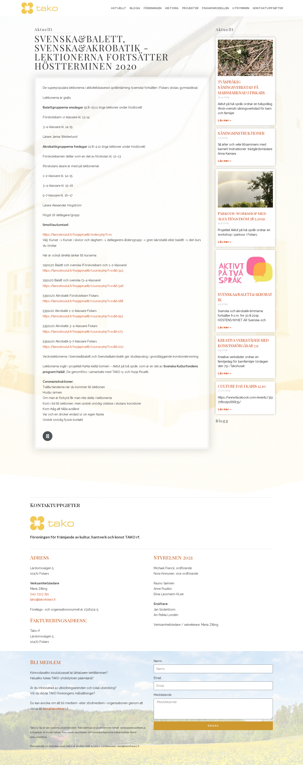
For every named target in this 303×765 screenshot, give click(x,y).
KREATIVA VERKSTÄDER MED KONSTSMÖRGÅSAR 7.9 (244, 343)
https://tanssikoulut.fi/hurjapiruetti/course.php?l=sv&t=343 (83, 270)
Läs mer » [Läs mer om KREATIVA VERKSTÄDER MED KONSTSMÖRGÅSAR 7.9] (224, 373)
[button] (47, 436)
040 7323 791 (39, 594)
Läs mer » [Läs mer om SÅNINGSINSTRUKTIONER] (224, 160)
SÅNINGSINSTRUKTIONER (241, 133)
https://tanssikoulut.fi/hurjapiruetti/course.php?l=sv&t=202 (83, 346)
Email (157, 678)
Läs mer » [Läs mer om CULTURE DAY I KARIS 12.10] (224, 409)
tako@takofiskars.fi (42, 599)
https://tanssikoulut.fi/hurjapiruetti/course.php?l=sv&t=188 (83, 301)
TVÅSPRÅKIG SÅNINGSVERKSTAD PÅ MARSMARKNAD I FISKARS (242, 87)
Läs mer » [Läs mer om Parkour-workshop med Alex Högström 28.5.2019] (224, 241)
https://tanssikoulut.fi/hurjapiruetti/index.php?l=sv (77, 234)
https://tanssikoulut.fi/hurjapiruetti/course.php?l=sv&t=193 (83, 316)
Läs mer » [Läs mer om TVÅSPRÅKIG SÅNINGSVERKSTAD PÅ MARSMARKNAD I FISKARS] (224, 120)
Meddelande (162, 695)
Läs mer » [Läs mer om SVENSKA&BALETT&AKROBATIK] (224, 327)
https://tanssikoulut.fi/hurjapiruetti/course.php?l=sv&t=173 (83, 331)
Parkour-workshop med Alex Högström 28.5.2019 (242, 216)
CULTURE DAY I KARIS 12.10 (242, 386)
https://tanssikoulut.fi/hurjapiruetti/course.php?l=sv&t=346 (83, 286)
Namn (158, 661)
